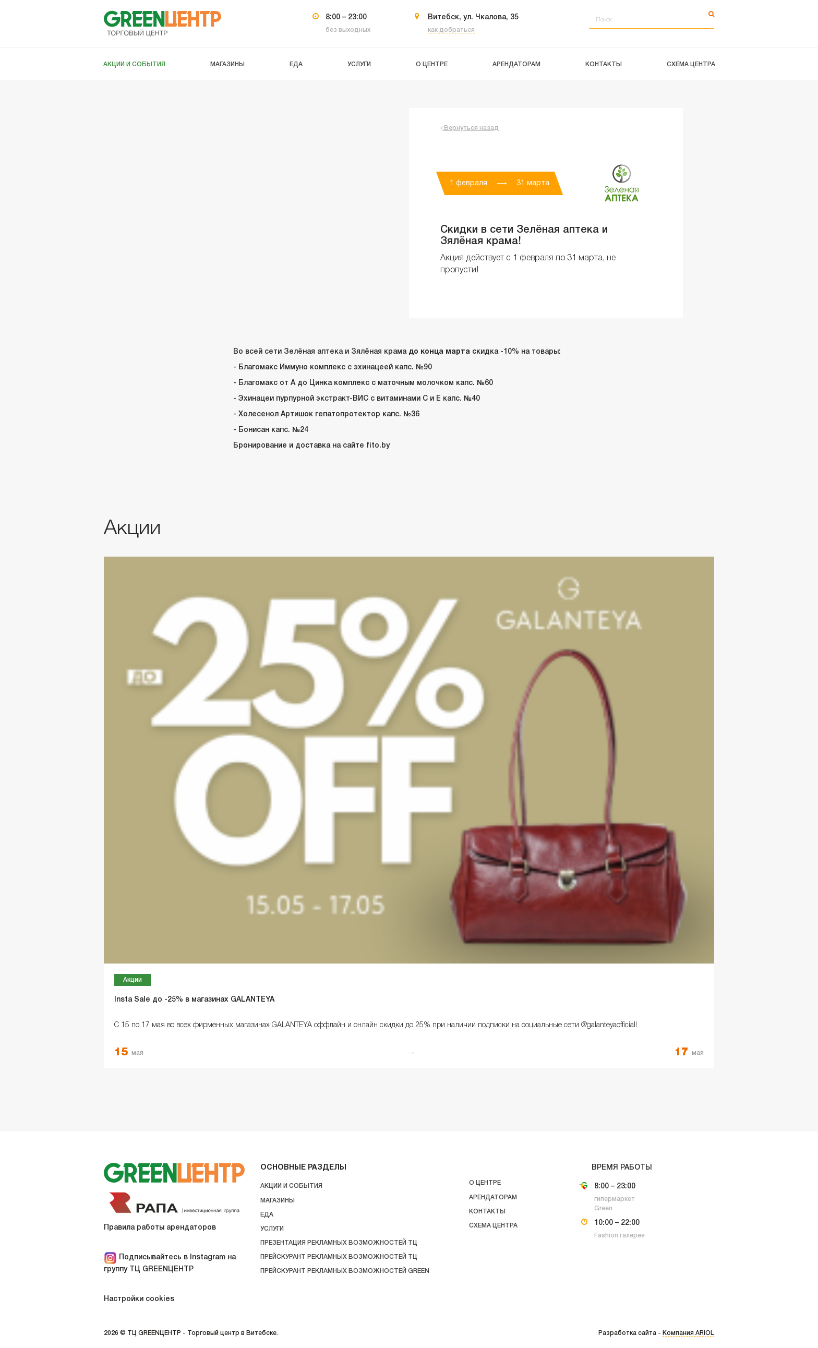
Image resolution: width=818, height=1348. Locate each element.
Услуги (272, 1229)
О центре (485, 1183)
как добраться (451, 30)
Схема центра (493, 1226)
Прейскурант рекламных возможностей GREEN (344, 1271)
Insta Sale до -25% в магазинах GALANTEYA (194, 999)
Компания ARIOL (688, 1333)
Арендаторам (493, 1197)
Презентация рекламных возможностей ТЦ (338, 1243)
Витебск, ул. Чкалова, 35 (473, 17)
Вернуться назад (469, 128)
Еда (266, 1215)
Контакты (487, 1211)
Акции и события (291, 1186)
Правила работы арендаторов (160, 1227)
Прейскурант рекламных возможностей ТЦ (338, 1257)
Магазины (277, 1200)
